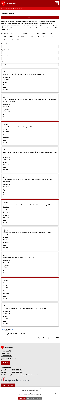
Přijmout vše (22, 398)
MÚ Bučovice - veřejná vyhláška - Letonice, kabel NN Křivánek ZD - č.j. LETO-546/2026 (27, 206)
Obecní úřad (9, 8)
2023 (51, 36)
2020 (31, 36)
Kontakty (6, 363)
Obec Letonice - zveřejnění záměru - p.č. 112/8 (19, 127)
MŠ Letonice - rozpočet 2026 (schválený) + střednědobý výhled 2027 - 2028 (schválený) (27, 233)
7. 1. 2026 (6, 79)
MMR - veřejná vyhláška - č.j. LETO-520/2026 (19, 257)
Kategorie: (4, 33)
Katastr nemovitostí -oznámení (14, 283)
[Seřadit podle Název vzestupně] (6, 43)
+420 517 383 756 (6, 356)
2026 (18, 39)
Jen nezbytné (30, 398)
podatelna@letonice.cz (8, 359)
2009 (12, 34)
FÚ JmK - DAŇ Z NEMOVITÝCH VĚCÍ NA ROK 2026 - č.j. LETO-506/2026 (27, 308)
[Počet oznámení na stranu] (25, 334)
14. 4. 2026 (6, 313)
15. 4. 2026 (6, 132)
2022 (44, 36)
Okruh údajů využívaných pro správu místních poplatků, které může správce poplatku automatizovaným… (29, 100)
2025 (12, 39)
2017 (11, 36)
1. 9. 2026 (6, 293)
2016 (5, 36)
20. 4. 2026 (6, 159)
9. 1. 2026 (6, 239)
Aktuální (5, 89)
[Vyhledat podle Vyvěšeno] (30, 52)
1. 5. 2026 (6, 137)
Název (3, 44)
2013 (38, 34)
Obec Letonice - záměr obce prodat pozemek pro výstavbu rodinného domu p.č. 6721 (30, 153)
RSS (43, 18)
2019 (24, 36)
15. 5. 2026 (6, 318)
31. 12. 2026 (6, 84)
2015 (50, 34)
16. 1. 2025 (6, 288)
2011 (25, 34)
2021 (37, 36)
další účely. (35, 390)
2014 (44, 34)
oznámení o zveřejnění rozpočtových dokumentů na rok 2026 (23, 74)
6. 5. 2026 (6, 164)
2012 (31, 34)
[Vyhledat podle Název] (30, 46)
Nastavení (38, 398)
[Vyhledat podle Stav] (30, 64)
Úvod (2, 8)
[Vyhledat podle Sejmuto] (30, 58)
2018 (17, 36)
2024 (5, 39)
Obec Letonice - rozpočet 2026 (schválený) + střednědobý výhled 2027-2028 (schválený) (27, 180)
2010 (18, 34)
